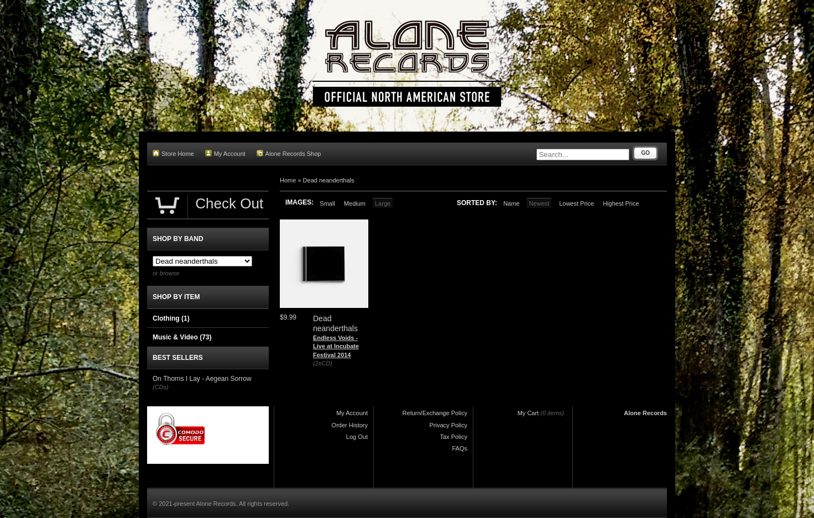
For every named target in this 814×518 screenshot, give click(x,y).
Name (511, 203)
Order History (350, 425)
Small (327, 203)
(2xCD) (322, 363)
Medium (355, 203)
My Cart (528, 413)
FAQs (459, 448)
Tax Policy (453, 436)
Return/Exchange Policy (435, 413)
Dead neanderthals (328, 180)
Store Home (173, 153)
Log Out (357, 436)
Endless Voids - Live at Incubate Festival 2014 (336, 346)
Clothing (171, 318)
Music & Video (182, 337)
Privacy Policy (448, 425)
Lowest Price (576, 203)
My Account (225, 153)
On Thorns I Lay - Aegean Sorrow (202, 379)
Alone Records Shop (289, 153)
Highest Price (621, 203)
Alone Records (645, 413)
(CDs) (161, 387)
